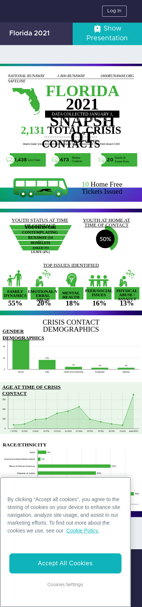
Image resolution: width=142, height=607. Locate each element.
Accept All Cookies (65, 563)
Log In (114, 11)
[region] (65, 542)
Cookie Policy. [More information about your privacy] (82, 531)
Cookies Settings (65, 584)
